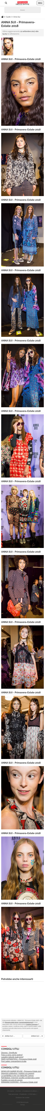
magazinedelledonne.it (26, 1022)
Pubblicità (23, 1094)
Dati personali (13, 1094)
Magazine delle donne (11, 1022)
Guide (8, 17)
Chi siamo (10, 1091)
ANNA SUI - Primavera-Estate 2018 (11, 1036)
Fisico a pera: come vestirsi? (12, 1055)
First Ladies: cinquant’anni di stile (13, 1061)
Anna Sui (16, 17)
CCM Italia (32, 1094)
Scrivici (18, 1091)
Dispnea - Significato (9, 1053)
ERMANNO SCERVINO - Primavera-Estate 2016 (19, 1082)
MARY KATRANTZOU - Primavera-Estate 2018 (18, 1059)
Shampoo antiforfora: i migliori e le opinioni (17, 1073)
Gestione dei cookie (22, 1097)
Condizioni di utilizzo (30, 1091)
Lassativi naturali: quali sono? (12, 1057)
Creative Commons (32, 1024)
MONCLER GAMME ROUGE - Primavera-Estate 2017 (21, 1071)
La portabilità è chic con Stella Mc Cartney (17, 1076)
